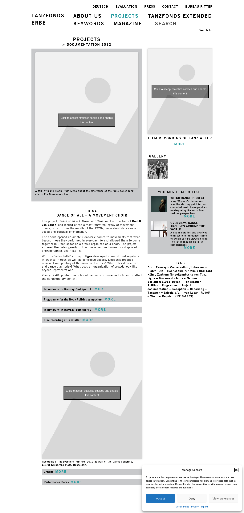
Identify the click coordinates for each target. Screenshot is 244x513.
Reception (179, 289)
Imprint (204, 506)
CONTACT (170, 6)
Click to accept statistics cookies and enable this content (87, 120)
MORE (189, 216)
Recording (197, 289)
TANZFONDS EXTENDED (180, 16)
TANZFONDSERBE (47, 19)
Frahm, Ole (155, 271)
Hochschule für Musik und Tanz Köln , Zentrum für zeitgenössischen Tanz (180, 272)
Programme (170, 285)
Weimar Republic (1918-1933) (171, 296)
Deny (192, 498)
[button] (236, 470)
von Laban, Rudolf (197, 292)
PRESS (149, 6)
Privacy (195, 506)
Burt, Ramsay (157, 267)
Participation (192, 282)
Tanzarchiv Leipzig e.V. (164, 292)
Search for (206, 30)
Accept (160, 498)
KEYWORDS (88, 23)
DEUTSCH (100, 6)
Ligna (88, 256)
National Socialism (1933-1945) (173, 280)
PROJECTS (125, 16)
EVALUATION (126, 6)
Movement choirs (171, 278)
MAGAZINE (128, 23)
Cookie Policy (182, 506)
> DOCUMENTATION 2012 (86, 44)
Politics (153, 285)
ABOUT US (87, 16)
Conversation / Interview (187, 267)
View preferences (224, 498)
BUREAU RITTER (199, 6)
